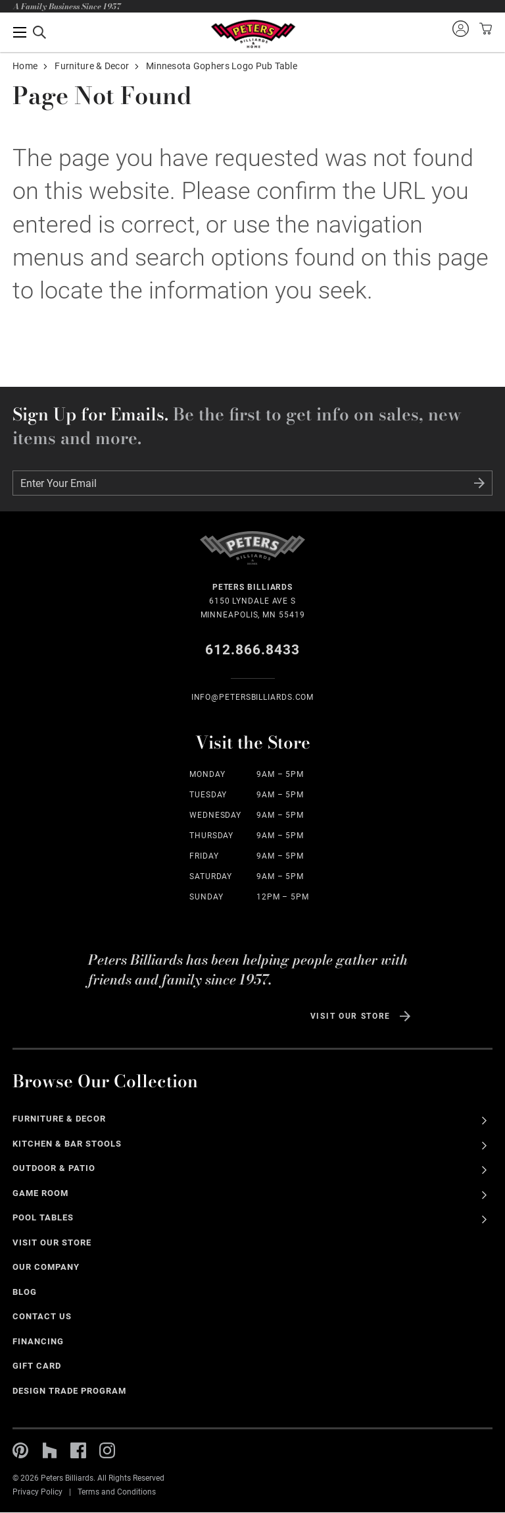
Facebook (78, 1450)
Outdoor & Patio (53, 1168)
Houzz (49, 1450)
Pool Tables (43, 1217)
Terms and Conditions (117, 1492)
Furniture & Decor (92, 66)
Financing (38, 1341)
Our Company (46, 1267)
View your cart (484, 28)
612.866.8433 (253, 650)
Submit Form (479, 483)
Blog (24, 1292)
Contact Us (42, 1316)
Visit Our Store (350, 1016)
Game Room (40, 1193)
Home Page (252, 34)
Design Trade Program (69, 1391)
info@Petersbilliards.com (252, 697)
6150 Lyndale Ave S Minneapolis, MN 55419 (252, 600)
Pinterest (20, 1450)
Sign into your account (460, 28)
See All (484, 1120)
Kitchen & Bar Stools (66, 1144)
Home (24, 66)
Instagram (107, 1450)
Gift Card (36, 1366)
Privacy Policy (37, 1492)
